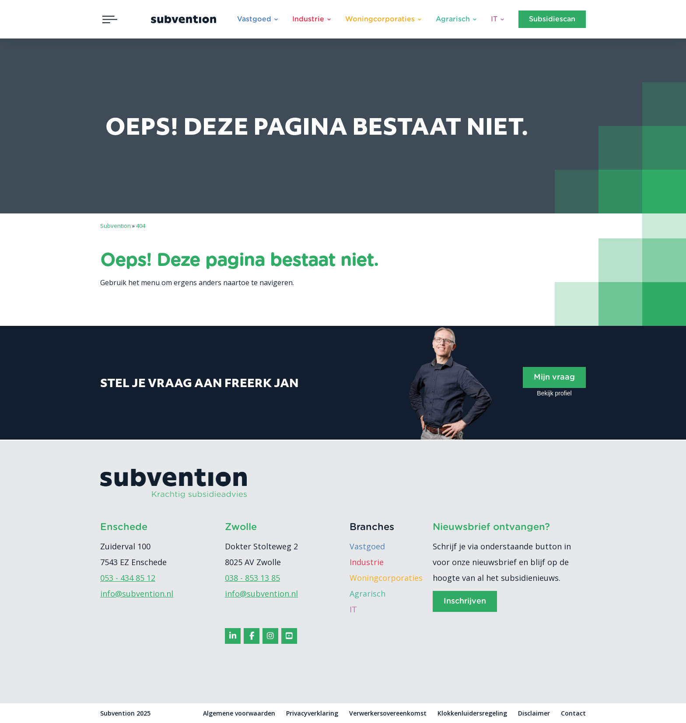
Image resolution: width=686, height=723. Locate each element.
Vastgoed (254, 19)
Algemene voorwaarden (239, 713)
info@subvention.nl (136, 593)
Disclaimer (534, 713)
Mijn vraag (554, 377)
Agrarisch (453, 19)
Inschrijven (465, 601)
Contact (573, 713)
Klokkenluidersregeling (472, 713)
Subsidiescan (552, 19)
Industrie (308, 19)
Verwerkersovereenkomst (388, 713)
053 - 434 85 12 (127, 578)
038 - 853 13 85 (252, 578)
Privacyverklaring (312, 713)
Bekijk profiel (554, 393)
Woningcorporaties (380, 19)
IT (494, 19)
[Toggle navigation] (109, 19)
